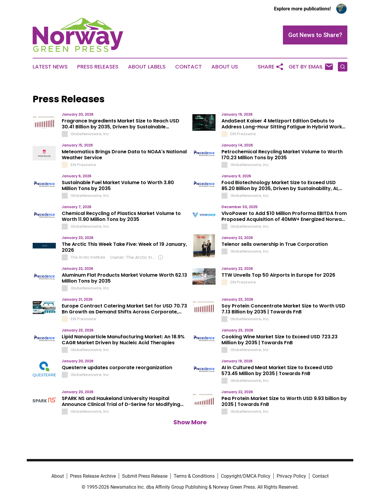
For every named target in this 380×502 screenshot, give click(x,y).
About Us (224, 66)
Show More (190, 422)
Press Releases (97, 66)
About (57, 476)
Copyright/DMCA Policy (245, 476)
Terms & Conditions (194, 476)
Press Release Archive (93, 476)
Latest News (50, 66)
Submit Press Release (144, 476)
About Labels (147, 66)
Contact (188, 66)
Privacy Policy (291, 476)
